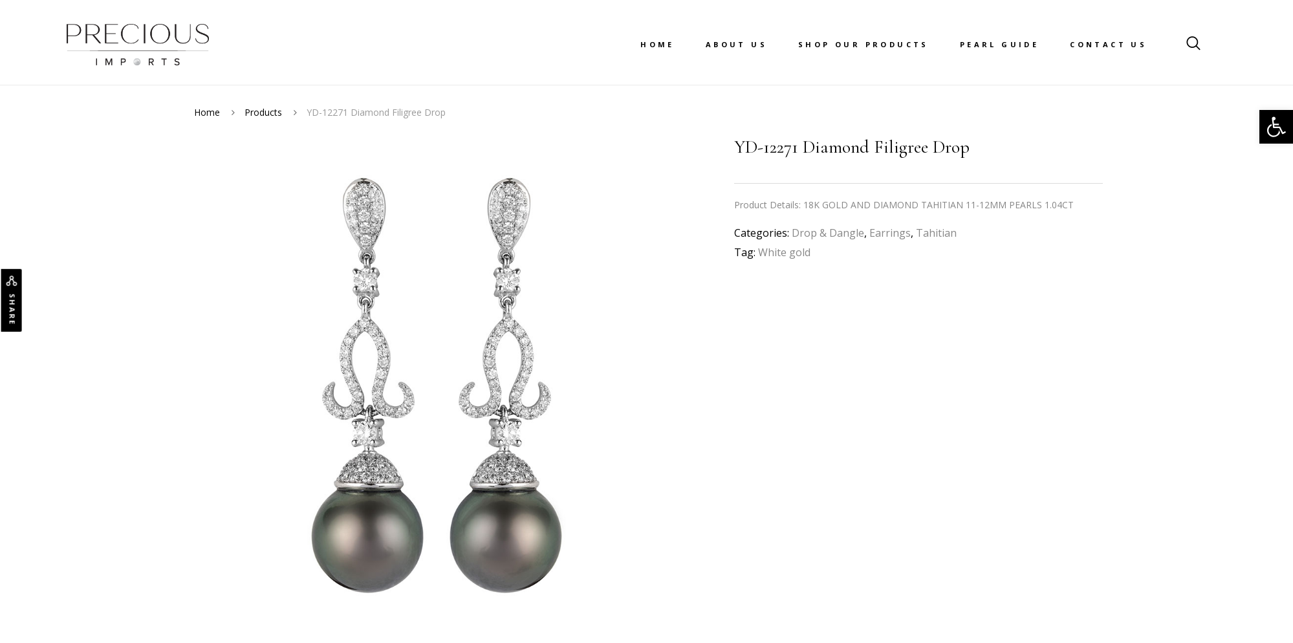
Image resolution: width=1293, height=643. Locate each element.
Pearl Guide (999, 44)
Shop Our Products (863, 44)
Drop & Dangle (828, 233)
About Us (736, 44)
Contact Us (1108, 44)
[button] (1276, 127)
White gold (784, 252)
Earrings (890, 233)
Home (657, 44)
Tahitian (936, 233)
